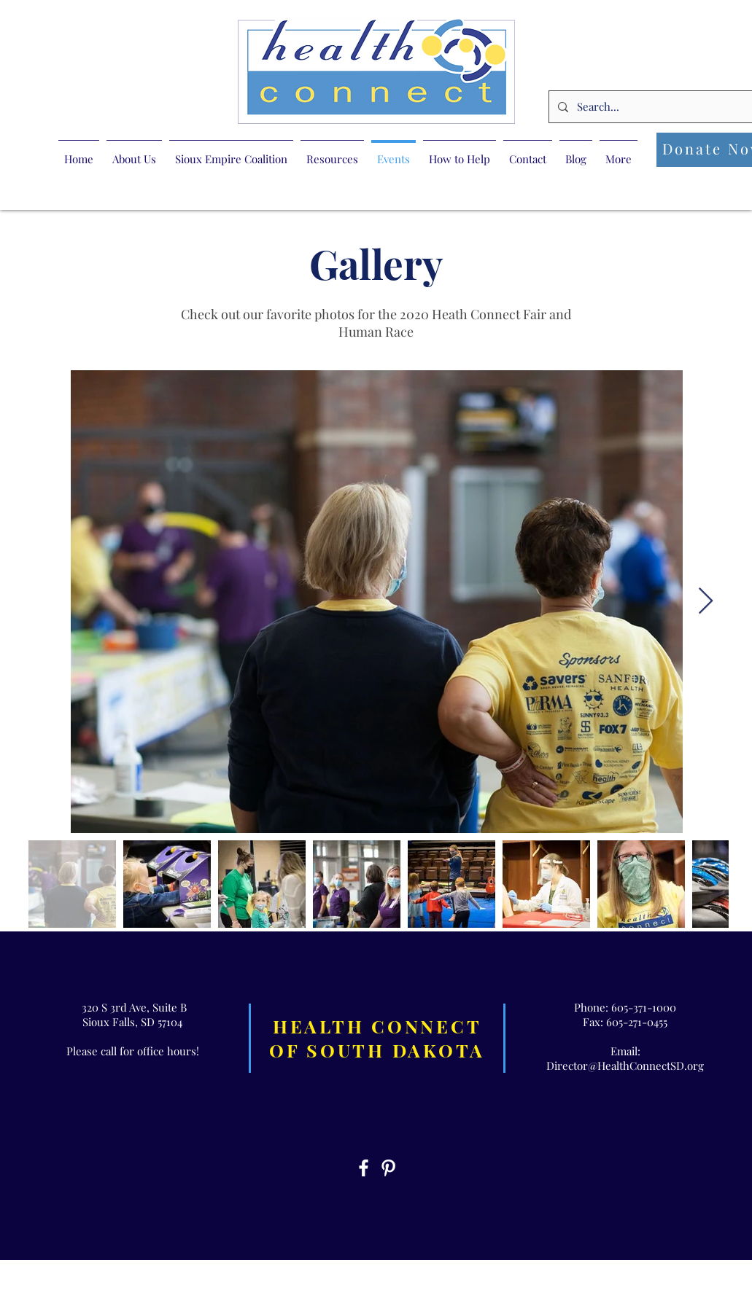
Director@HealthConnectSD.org (625, 1065)
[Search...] (658, 106)
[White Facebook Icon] (363, 1168)
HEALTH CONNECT (377, 1026)
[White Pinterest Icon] (388, 1168)
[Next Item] (705, 601)
